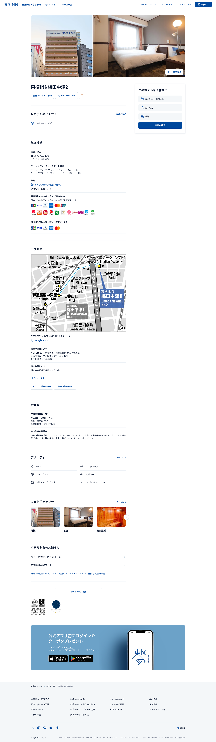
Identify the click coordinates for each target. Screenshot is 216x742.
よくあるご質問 (184, 4)
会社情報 (153, 699)
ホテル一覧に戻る (78, 591)
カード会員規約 (180, 737)
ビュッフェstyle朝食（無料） (46, 184)
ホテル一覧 (67, 4)
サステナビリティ (157, 709)
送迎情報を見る (65, 386)
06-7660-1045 (66, 95)
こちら (70, 647)
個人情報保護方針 (78, 737)
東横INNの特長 (77, 699)
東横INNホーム (37, 686)
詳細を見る (121, 114)
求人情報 (153, 704)
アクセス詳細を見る (42, 386)
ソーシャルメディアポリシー (129, 737)
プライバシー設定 (64, 738)
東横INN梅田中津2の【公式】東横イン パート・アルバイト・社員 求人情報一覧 (68, 573)
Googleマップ (39, 340)
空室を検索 (160, 125)
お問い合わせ (116, 709)
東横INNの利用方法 (79, 714)
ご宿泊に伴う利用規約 (149, 737)
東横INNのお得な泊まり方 (82, 704)
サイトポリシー (112, 737)
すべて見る (121, 457)
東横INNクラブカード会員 (82, 709)
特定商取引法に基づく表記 (95, 737)
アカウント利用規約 (166, 737)
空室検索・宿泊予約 (31, 4)
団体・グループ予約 (42, 95)
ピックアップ (51, 4)
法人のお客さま (167, 4)
